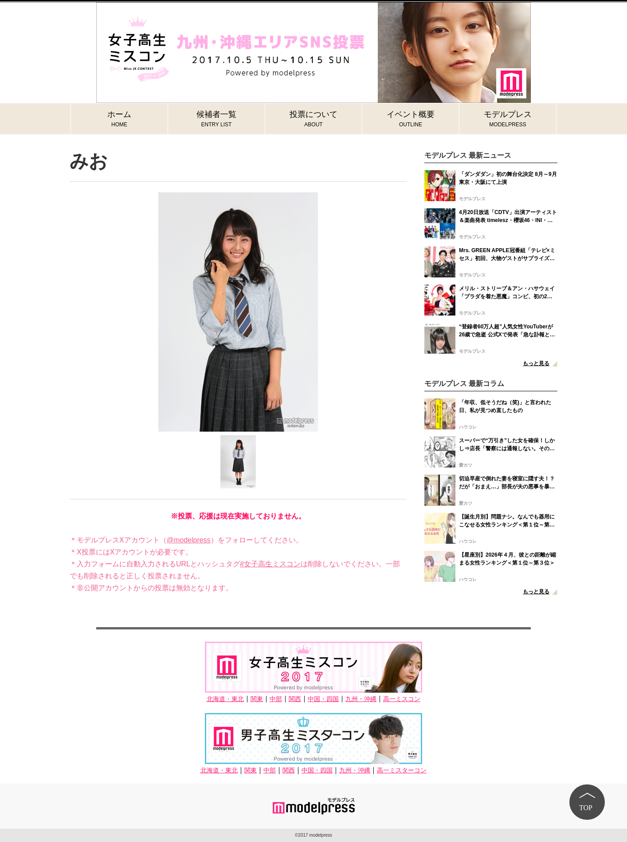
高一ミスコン (401, 699)
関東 (257, 699)
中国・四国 (323, 699)
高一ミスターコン (402, 770)
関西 (295, 699)
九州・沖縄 (360, 699)
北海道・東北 (225, 699)
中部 (276, 699)
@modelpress (189, 540)
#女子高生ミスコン (270, 564)
